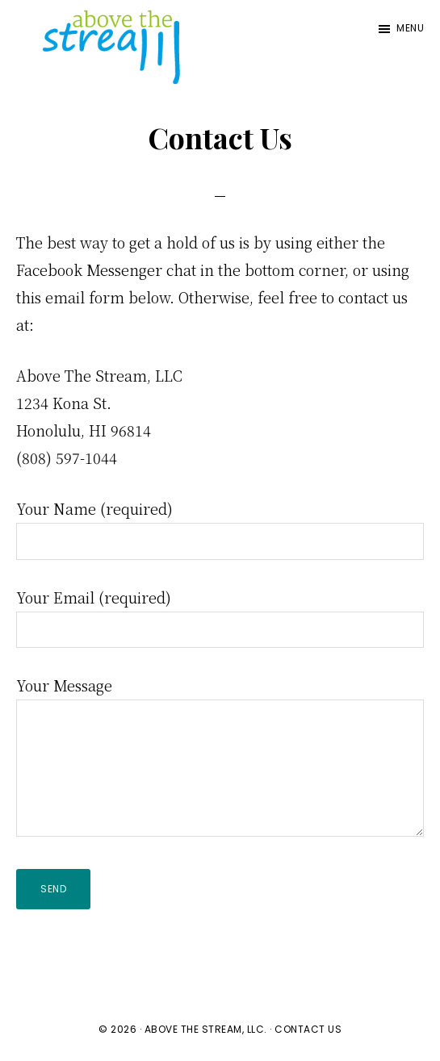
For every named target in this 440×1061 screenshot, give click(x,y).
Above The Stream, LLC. (206, 1029)
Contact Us (308, 1029)
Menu (410, 28)
